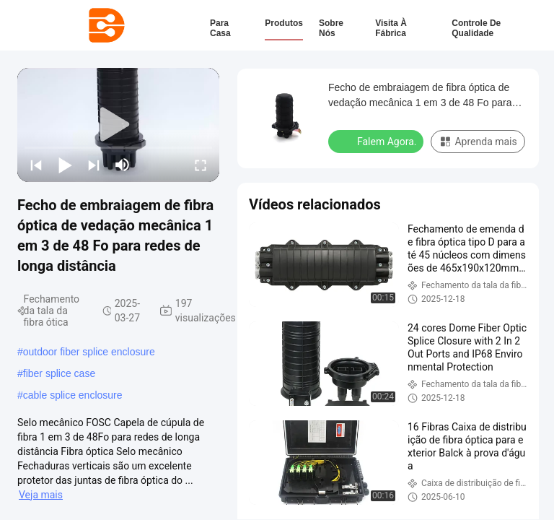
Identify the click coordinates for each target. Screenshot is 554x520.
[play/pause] (64, 165)
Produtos (284, 23)
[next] (93, 165)
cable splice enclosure (73, 395)
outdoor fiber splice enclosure (89, 352)
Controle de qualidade (476, 28)
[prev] (36, 165)
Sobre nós (331, 28)
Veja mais (41, 494)
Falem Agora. (377, 141)
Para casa (220, 28)
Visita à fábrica (391, 28)
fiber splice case (59, 373)
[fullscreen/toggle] (200, 165)
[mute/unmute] (122, 165)
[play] (118, 125)
